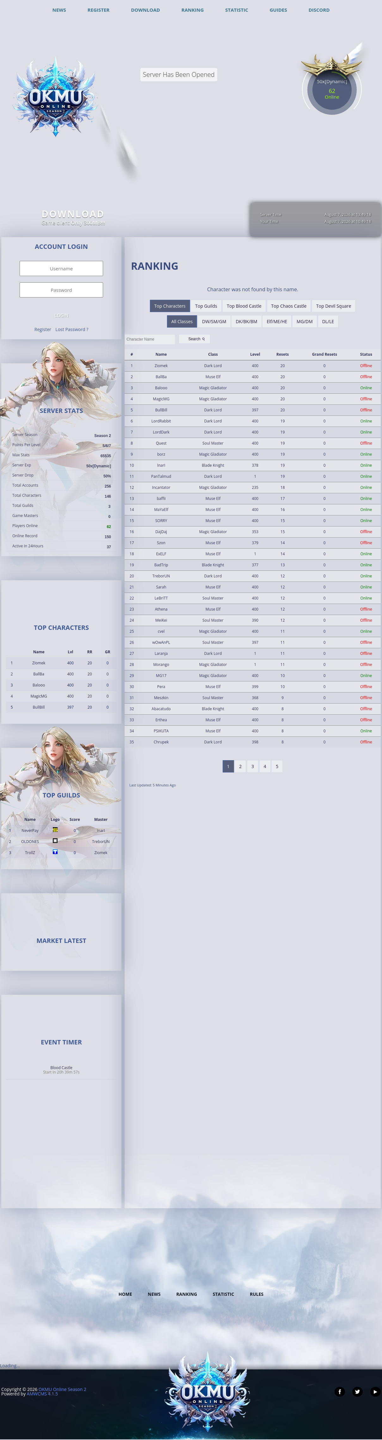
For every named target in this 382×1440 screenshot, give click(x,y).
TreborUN (101, 841)
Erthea (161, 720)
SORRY (161, 520)
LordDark (161, 432)
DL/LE (328, 321)
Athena (161, 609)
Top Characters (170, 306)
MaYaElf (161, 509)
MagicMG (38, 696)
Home (125, 1294)
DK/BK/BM (246, 321)
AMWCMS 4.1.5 (42, 1394)
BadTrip (161, 565)
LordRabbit (161, 421)
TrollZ (30, 852)
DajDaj (161, 531)
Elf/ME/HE (277, 321)
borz (161, 454)
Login (61, 315)
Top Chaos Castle (289, 306)
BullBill (39, 707)
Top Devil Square (333, 306)
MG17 (161, 675)
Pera (161, 686)
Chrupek (161, 742)
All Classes (182, 321)
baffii (161, 498)
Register (42, 329)
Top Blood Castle (244, 306)
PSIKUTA (161, 731)
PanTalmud (161, 476)
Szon (161, 542)
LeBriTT (161, 598)
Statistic (223, 1294)
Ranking (186, 1294)
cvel (161, 631)
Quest (161, 443)
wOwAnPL (161, 642)
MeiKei (161, 620)
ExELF (161, 554)
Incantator (161, 487)
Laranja (161, 653)
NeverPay (30, 830)
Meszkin (161, 697)
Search (197, 339)
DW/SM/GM (214, 321)
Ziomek (38, 663)
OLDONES (30, 841)
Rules (256, 1294)
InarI (101, 830)
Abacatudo (161, 708)
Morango (161, 664)
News (154, 1294)
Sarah (161, 587)
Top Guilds (206, 306)
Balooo (39, 685)
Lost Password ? (71, 329)
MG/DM (305, 321)
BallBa (38, 674)
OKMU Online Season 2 (62, 1389)
